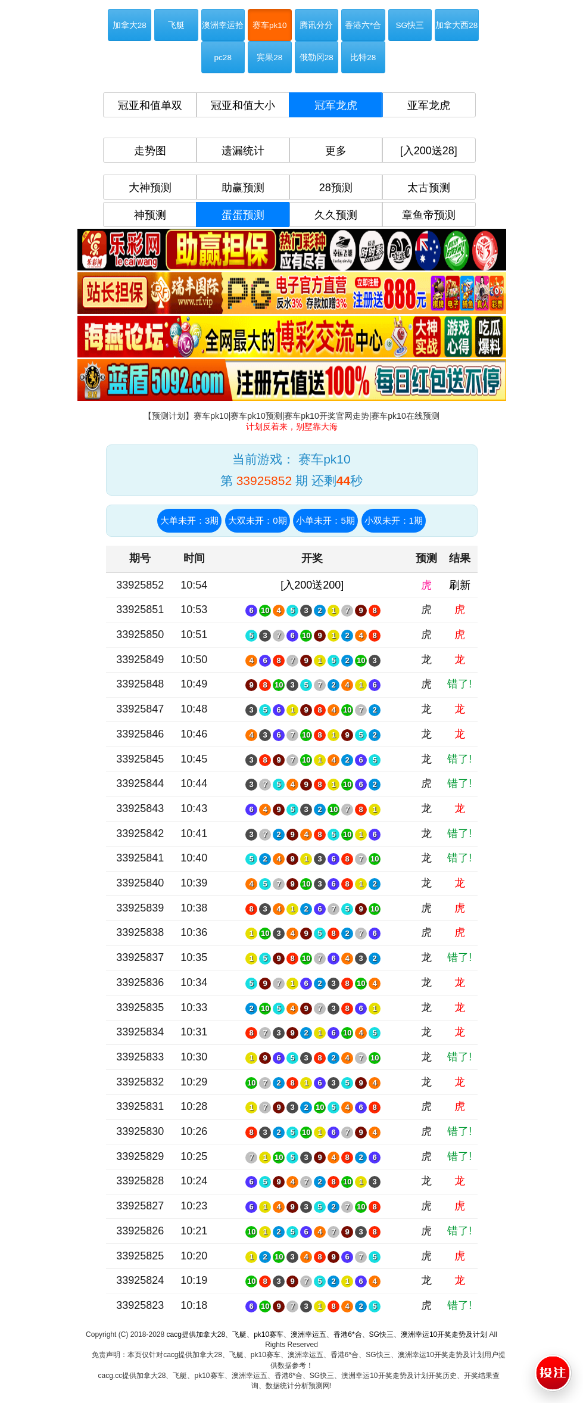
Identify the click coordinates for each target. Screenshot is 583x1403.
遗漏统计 (243, 151)
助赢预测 (243, 188)
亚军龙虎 (428, 105)
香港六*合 (363, 25)
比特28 (363, 57)
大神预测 (150, 188)
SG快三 (409, 25)
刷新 (459, 585)
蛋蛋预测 (243, 215)
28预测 (336, 188)
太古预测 (428, 188)
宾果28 (269, 57)
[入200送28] (428, 151)
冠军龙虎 (335, 105)
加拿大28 (129, 25)
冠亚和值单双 (150, 105)
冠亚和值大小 (243, 105)
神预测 (150, 215)
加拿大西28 (456, 25)
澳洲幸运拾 (223, 25)
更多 (336, 151)
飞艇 (176, 25)
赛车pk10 (269, 25)
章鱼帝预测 (429, 215)
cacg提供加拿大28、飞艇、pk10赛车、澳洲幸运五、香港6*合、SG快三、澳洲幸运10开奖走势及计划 (326, 1334)
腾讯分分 (316, 25)
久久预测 (335, 215)
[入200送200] (312, 585)
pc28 (223, 57)
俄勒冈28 (316, 57)
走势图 (150, 151)
